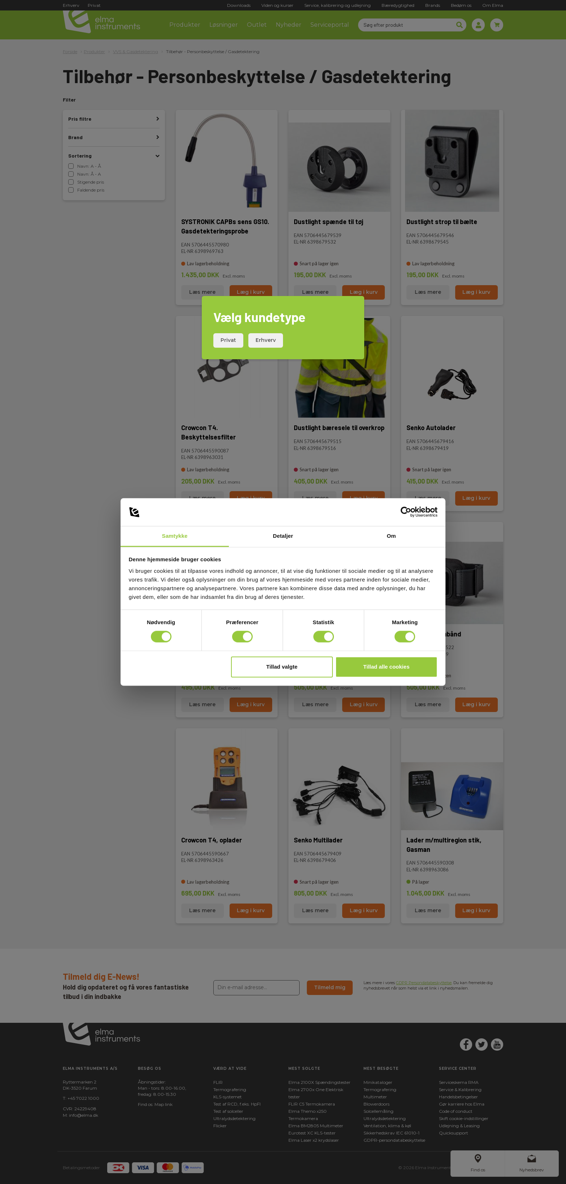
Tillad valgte (281, 667)
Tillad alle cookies (386, 667)
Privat (228, 340)
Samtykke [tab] (175, 536)
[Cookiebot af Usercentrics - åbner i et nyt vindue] (405, 512)
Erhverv (266, 340)
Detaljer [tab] (283, 536)
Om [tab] (391, 536)
